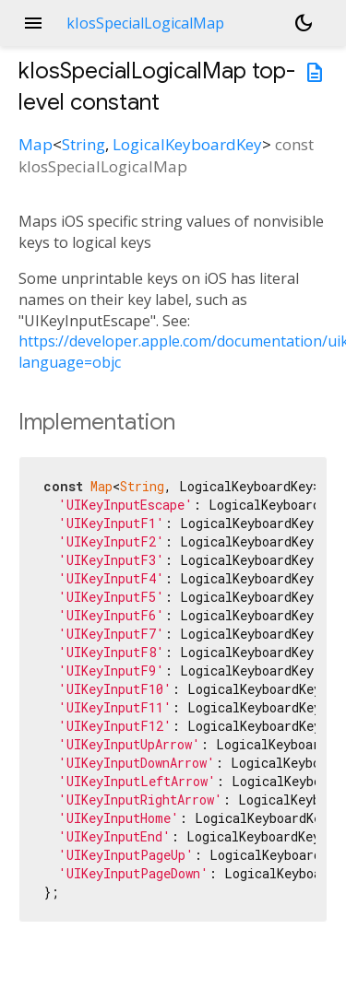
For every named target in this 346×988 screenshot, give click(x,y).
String (83, 144)
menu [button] (33, 23)
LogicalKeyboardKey (187, 144)
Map (35, 144)
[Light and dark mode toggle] (303, 23)
